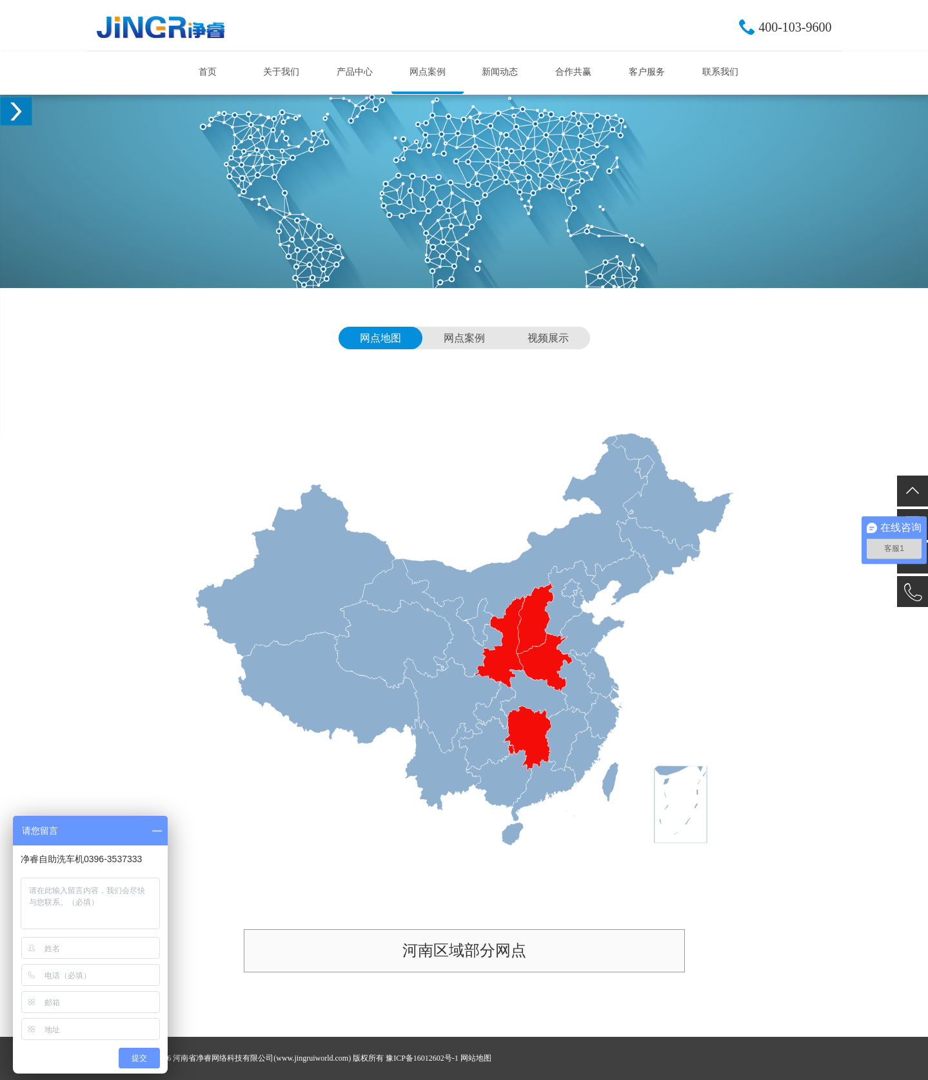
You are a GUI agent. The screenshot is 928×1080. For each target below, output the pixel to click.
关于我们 (281, 72)
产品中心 (355, 72)
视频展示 (548, 338)
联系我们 (720, 72)
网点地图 (380, 338)
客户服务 (647, 72)
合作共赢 (573, 72)
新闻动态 (500, 72)
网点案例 (428, 72)
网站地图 (475, 1058)
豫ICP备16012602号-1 (422, 1058)
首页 (208, 72)
